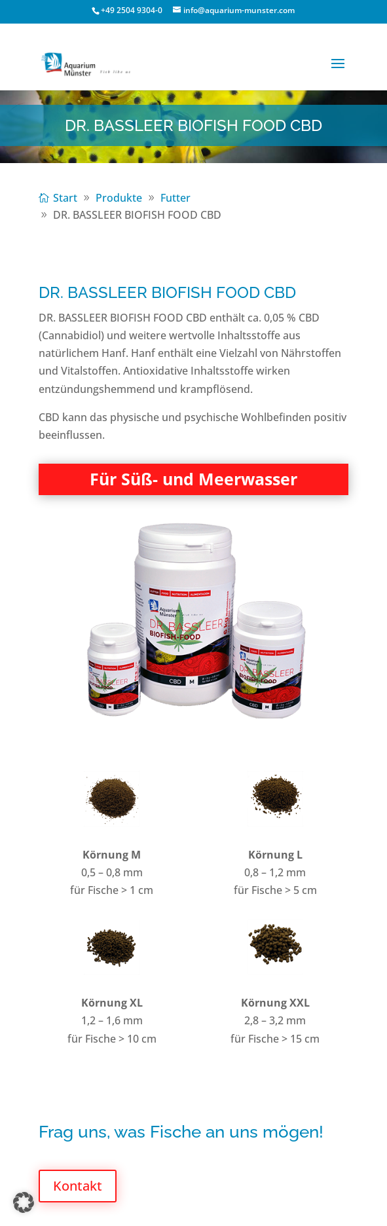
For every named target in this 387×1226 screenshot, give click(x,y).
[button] (23, 1202)
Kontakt (77, 1186)
